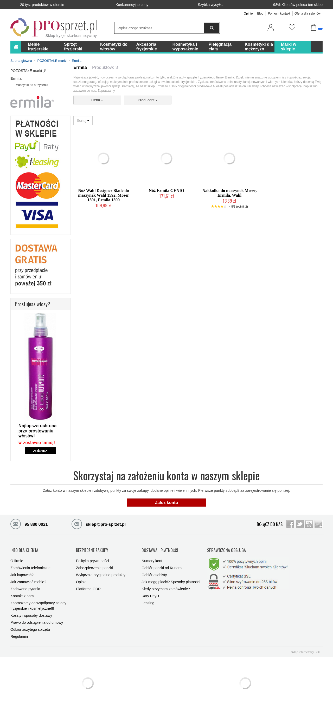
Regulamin (19, 631)
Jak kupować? (22, 570)
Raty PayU (150, 591)
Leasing (148, 598)
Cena (97, 100)
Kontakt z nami (22, 591)
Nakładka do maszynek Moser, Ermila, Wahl (229, 192)
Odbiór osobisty (154, 570)
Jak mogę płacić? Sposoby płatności (171, 577)
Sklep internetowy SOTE (307, 646)
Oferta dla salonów (307, 13)
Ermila (16, 78)
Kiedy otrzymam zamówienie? (166, 584)
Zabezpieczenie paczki (94, 563)
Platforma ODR (88, 584)
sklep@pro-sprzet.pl (99, 524)
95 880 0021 (29, 524)
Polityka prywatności (92, 556)
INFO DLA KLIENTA (24, 547)
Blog (260, 13)
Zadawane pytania (25, 584)
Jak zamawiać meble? (28, 577)
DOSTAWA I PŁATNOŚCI (160, 547)
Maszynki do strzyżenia (32, 85)
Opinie (248, 13)
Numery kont (152, 556)
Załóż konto (166, 502)
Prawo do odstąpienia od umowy (36, 617)
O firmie (16, 556)
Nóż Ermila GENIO (166, 190)
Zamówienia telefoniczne (30, 563)
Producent (148, 100)
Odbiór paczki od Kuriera (162, 563)
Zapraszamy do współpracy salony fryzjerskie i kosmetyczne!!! (38, 600)
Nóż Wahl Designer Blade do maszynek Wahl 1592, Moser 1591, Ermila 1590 (103, 195)
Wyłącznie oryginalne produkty (100, 570)
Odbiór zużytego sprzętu (30, 624)
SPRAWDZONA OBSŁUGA (226, 547)
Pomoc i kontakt (279, 13)
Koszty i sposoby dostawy (31, 610)
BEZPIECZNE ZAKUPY (92, 547)
